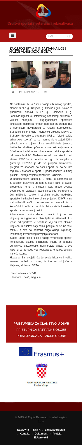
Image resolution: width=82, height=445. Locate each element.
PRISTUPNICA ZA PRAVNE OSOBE (41, 329)
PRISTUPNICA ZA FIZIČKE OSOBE (41, 336)
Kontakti (25, 433)
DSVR (36, 429)
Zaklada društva (55, 429)
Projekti (57, 433)
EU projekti (41, 437)
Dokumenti (41, 433)
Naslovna (23, 429)
